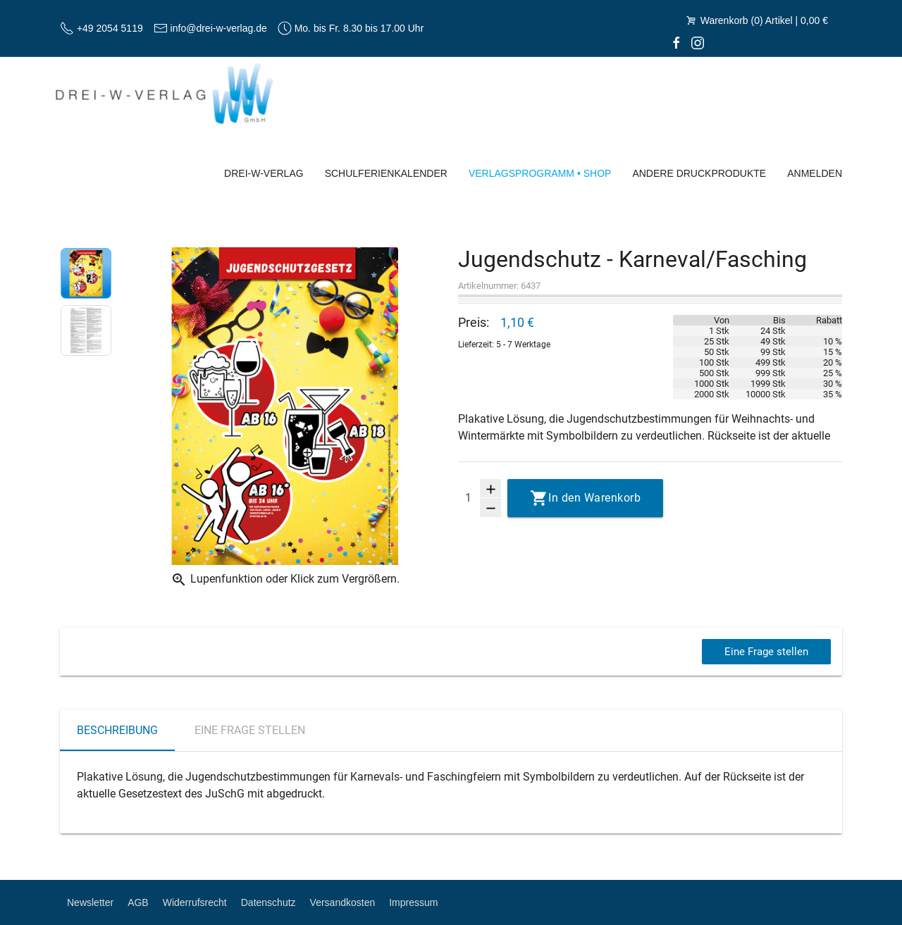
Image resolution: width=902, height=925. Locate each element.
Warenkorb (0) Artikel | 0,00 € (756, 20)
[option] (86, 275)
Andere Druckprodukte (699, 173)
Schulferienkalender (386, 173)
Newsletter (90, 902)
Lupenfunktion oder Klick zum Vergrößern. (285, 579)
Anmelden (814, 173)
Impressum (413, 902)
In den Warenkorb (594, 497)
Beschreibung (117, 730)
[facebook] (676, 42)
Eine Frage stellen (764, 651)
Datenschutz (268, 902)
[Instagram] (698, 42)
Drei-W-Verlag (264, 173)
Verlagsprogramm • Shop (540, 173)
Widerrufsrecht (195, 902)
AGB (138, 902)
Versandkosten (343, 902)
